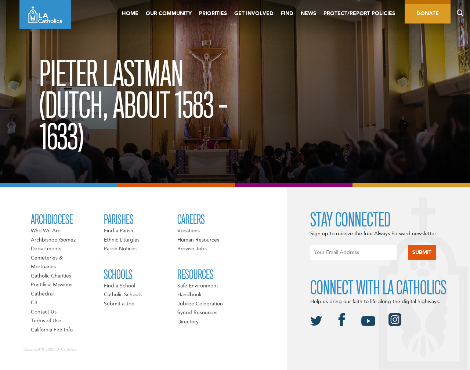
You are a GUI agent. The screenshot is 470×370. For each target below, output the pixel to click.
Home (130, 13)
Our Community (169, 13)
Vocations (188, 230)
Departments (46, 248)
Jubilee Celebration (200, 303)
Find (287, 13)
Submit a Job (119, 303)
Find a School (119, 286)
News (308, 13)
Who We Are (46, 230)
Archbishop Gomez (53, 240)
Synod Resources (197, 312)
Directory (188, 321)
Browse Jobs (192, 248)
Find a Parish (118, 230)
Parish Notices (120, 248)
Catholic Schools (123, 294)
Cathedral (42, 294)
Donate (427, 13)
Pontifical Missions (51, 284)
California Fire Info (52, 330)
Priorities (213, 13)
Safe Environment (197, 286)
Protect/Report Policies (359, 13)
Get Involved (254, 13)
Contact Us (44, 312)
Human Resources (198, 240)
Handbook (189, 294)
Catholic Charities (51, 276)
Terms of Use (46, 320)
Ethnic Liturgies (122, 240)
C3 (34, 302)
